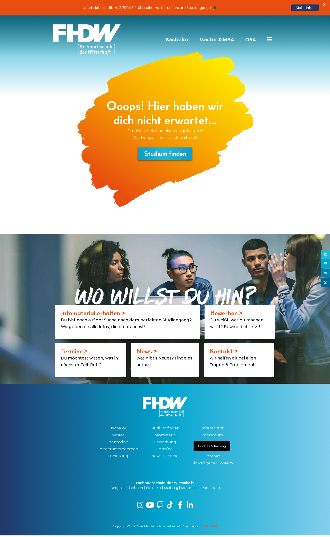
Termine (165, 450)
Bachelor (117, 429)
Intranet (212, 457)
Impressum (212, 436)
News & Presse (165, 457)
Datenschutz (212, 429)
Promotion (118, 443)
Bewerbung (165, 443)
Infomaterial (165, 436)
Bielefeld (153, 488)
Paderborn (210, 488)
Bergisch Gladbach (126, 488)
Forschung (118, 457)
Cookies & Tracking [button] (212, 447)
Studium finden (165, 429)
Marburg (171, 488)
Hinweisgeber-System (212, 464)
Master (118, 436)
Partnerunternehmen (118, 450)
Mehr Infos (305, 7)
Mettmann (189, 488)
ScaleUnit (208, 528)
